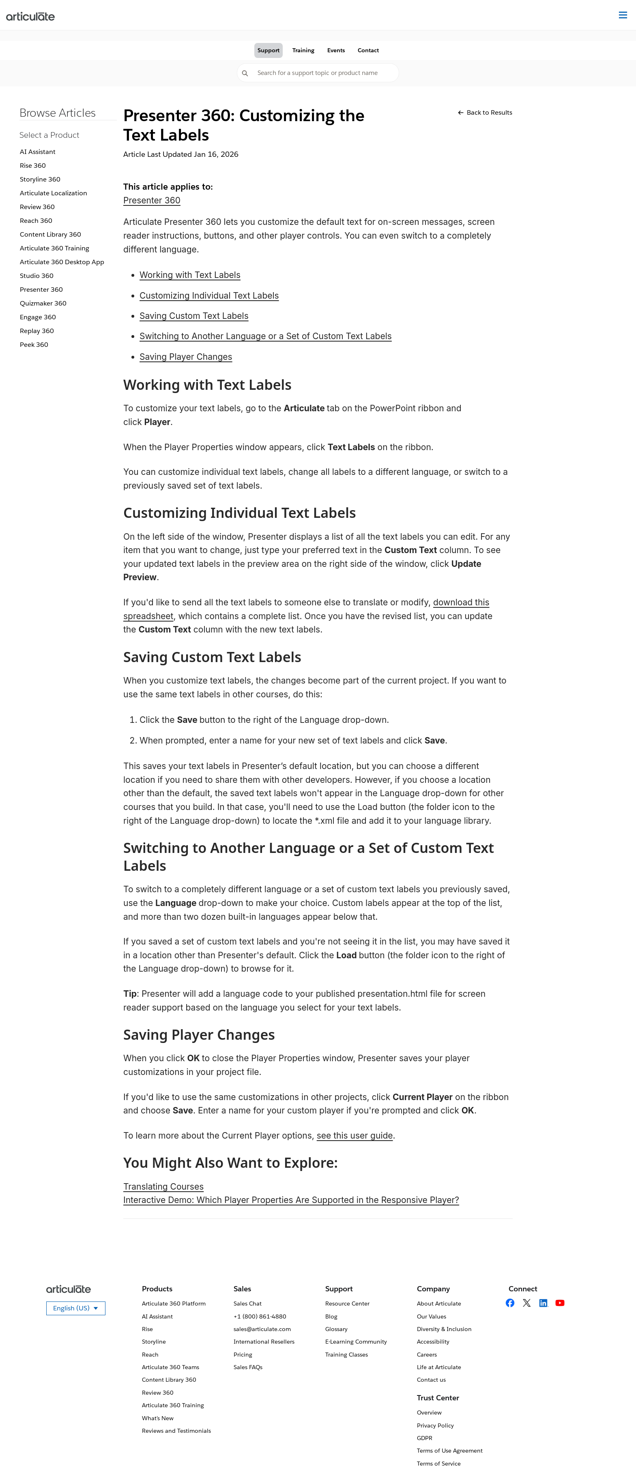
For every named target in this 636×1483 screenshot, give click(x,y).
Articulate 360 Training (54, 248)
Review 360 (37, 207)
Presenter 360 (41, 289)
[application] (613, 1460)
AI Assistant (38, 151)
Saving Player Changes (186, 357)
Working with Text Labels (190, 275)
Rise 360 (33, 165)
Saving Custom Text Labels (194, 316)
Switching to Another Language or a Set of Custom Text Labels (266, 336)
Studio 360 (37, 275)
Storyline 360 (40, 179)
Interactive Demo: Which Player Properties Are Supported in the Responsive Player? (291, 1200)
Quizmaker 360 (43, 303)
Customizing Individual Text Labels (209, 296)
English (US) (79, 1309)
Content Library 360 (50, 234)
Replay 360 (37, 331)
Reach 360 (36, 220)
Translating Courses (163, 1187)
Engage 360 (38, 317)
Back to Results (485, 112)
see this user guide (355, 1135)
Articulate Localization (53, 193)
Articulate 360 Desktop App (62, 262)
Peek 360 (34, 344)
